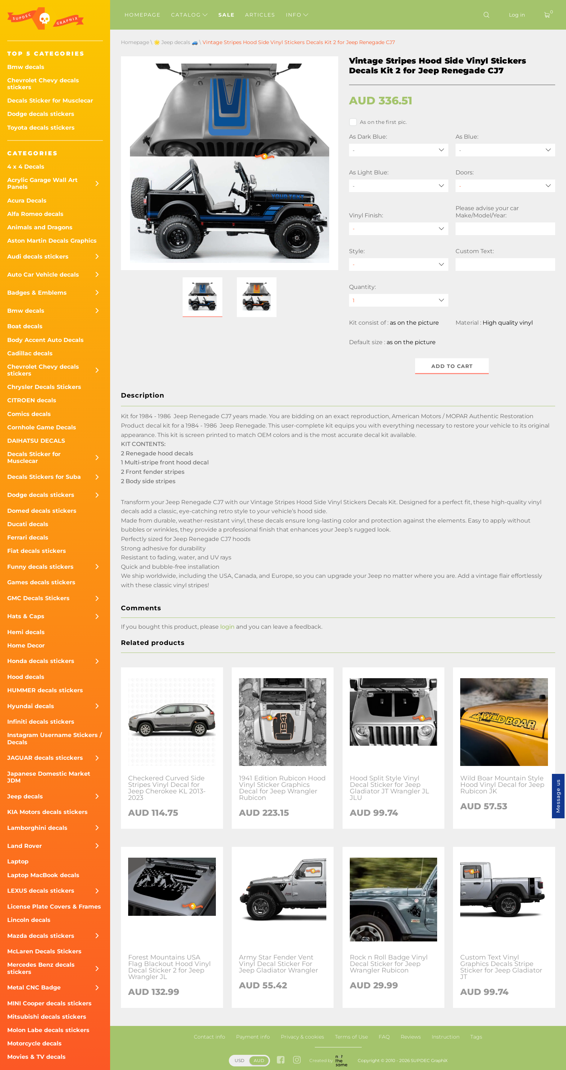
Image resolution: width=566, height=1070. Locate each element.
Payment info (253, 1037)
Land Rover (24, 845)
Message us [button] (558, 796)
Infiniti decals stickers (40, 721)
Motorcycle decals (34, 1043)
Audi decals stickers (38, 256)
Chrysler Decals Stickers (44, 387)
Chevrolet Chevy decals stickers (43, 84)
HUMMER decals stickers (45, 690)
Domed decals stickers (42, 510)
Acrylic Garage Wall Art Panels (42, 183)
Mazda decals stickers (40, 935)
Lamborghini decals (37, 827)
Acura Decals (27, 200)
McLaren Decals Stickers (44, 951)
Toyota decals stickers (41, 127)
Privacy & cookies (302, 1037)
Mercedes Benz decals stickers (41, 968)
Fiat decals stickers (36, 550)
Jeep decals (25, 796)
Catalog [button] (189, 15)
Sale (226, 15)
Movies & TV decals (36, 1056)
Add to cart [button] (452, 366)
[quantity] (399, 300)
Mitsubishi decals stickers (46, 1016)
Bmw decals (25, 67)
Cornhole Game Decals (41, 427)
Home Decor (26, 645)
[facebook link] (280, 1060)
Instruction (446, 1037)
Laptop (18, 861)
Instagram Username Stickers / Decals (54, 738)
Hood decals (25, 676)
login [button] (227, 626)
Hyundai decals (30, 706)
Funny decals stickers (40, 566)
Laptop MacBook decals (43, 875)
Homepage (143, 15)
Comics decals (29, 414)
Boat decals (25, 326)
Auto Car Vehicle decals (43, 274)
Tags (476, 1037)
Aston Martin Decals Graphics (52, 240)
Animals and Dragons (40, 227)
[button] (202, 297)
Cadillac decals (30, 353)
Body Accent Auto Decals (45, 340)
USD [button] (239, 1060)
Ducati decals (27, 524)
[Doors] (505, 185)
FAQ (384, 1037)
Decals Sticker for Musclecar (50, 100)
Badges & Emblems (37, 292)
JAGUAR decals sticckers (45, 757)
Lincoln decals (29, 920)
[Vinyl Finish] (399, 228)
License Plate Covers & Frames (54, 906)
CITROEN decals (31, 400)
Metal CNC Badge (34, 987)
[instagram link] (297, 1060)
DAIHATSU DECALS (36, 440)
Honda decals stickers (40, 661)
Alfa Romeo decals (35, 214)
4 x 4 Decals (25, 166)
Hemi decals (26, 632)
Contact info (209, 1037)
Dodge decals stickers (40, 114)
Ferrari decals (27, 537)
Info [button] (297, 15)
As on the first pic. (378, 122)
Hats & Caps (25, 616)
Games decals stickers (41, 582)
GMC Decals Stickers (38, 598)
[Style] (399, 264)
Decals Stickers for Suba (44, 476)
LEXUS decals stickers (40, 890)
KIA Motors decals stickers (47, 812)
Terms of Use (351, 1037)
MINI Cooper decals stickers (49, 1003)
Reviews (411, 1037)
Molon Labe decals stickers (48, 1030)
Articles (260, 15)
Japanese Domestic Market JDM (48, 777)
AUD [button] (259, 1060)
